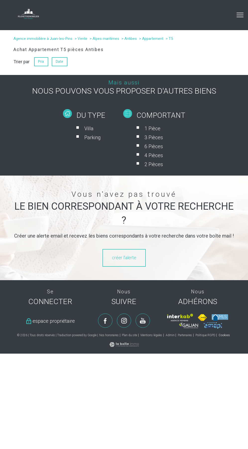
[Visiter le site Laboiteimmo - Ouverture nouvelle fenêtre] (124, 345)
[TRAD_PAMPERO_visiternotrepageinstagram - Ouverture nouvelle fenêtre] (124, 321)
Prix (41, 62)
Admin (170, 335)
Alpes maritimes (106, 38)
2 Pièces (154, 164)
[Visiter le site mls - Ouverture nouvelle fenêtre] (220, 317)
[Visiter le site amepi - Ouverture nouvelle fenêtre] (213, 325)
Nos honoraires (109, 335)
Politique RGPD (205, 335)
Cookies (224, 335)
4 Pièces (154, 155)
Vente (82, 38)
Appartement (152, 38)
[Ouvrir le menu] (240, 15)
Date (59, 62)
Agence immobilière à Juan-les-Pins (42, 38)
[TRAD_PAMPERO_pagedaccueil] (28, 17)
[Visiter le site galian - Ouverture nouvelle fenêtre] (188, 325)
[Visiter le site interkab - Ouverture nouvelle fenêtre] (180, 317)
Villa (89, 128)
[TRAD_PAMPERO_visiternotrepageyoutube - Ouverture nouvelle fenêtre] (143, 321)
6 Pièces (154, 146)
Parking (92, 137)
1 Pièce (152, 128)
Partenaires (185, 335)
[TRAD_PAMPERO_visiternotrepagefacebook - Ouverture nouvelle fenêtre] (105, 321)
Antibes (130, 38)
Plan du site (129, 335)
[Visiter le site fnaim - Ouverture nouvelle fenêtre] (202, 317)
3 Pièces (154, 137)
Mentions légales (151, 335)
